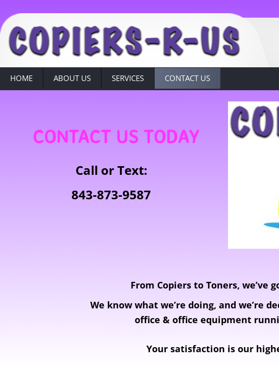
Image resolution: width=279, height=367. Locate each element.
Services (128, 78)
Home (21, 78)
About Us (72, 78)
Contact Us (187, 78)
